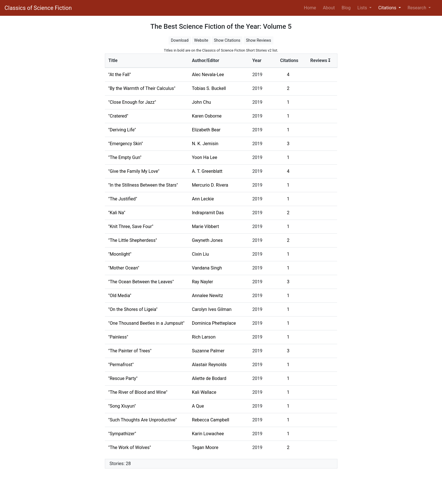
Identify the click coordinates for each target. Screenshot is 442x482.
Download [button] (179, 40)
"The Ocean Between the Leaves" (141, 281)
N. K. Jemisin (205, 143)
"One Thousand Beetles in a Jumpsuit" (146, 323)
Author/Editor (205, 60)
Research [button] (417, 7)
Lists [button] (362, 7)
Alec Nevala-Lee (208, 74)
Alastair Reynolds (209, 364)
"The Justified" (122, 199)
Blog (346, 7)
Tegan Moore (205, 447)
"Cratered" (118, 116)
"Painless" (118, 337)
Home (311, 7)
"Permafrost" (121, 364)
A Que (198, 406)
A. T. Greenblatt (207, 171)
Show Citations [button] (227, 40)
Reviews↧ (320, 60)
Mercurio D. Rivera (210, 185)
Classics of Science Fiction (38, 8)
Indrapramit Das (208, 212)
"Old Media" (119, 295)
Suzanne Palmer (208, 350)
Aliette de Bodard (209, 378)
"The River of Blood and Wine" (137, 392)
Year (256, 60)
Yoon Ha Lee (204, 157)
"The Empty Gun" (125, 157)
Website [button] (201, 40)
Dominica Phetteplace (214, 323)
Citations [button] (387, 7)
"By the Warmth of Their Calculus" (141, 88)
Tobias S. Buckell (209, 88)
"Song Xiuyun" (122, 406)
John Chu (201, 102)
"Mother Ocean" (123, 268)
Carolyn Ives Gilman (212, 309)
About (329, 7)
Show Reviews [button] (258, 40)
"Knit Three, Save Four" (130, 226)
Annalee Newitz (207, 295)
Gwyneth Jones (207, 240)
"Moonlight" (119, 254)
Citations (289, 60)
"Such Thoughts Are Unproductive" (142, 420)
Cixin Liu (200, 254)
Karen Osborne (207, 116)
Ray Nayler (202, 281)
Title (113, 60)
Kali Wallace (204, 392)
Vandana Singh (207, 268)
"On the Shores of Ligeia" (133, 309)
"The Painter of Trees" (129, 350)
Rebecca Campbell (210, 420)
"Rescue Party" (123, 378)
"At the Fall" (119, 74)
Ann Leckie (203, 199)
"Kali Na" (116, 212)
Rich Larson (204, 337)
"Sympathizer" (122, 433)
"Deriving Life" (122, 129)
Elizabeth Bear (206, 129)
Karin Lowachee (208, 433)
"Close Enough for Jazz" (132, 102)
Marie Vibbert (205, 226)
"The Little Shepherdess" (132, 240)
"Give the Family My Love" (133, 171)
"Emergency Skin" (125, 143)
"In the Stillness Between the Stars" (143, 185)
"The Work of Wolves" (129, 447)
